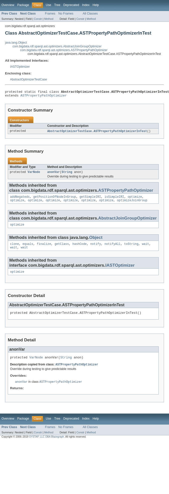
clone (14, 248)
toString (131, 248)
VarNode (34, 174)
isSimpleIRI (114, 199)
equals (28, 248)
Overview (8, 5)
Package (23, 5)
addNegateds (20, 199)
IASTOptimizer (20, 66)
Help (96, 5)
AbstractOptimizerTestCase (28, 79)
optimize (135, 199)
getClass (62, 248)
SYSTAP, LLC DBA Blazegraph (46, 444)
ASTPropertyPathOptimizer (44, 96)
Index (86, 5)
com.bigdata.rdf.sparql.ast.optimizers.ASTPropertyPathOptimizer (64, 50)
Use (48, 5)
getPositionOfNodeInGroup (54, 199)
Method (48, 18)
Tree (57, 5)
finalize (44, 248)
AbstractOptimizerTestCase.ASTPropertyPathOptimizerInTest (97, 133)
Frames (50, 13)
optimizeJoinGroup (132, 204)
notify (95, 248)
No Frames (65, 13)
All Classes (90, 13)
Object (96, 241)
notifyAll (113, 248)
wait (145, 248)
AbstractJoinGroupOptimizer (127, 221)
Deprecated (71, 5)
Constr (38, 18)
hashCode (79, 248)
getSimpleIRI (90, 199)
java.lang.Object (16, 42)
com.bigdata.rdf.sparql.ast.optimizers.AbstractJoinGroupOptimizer (57, 46)
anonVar (53, 174)
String (66, 174)
